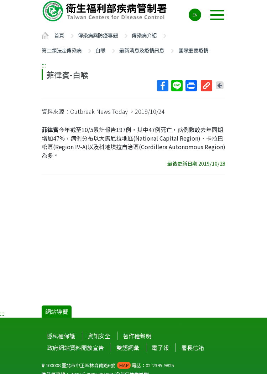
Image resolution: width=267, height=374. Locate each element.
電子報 (160, 347)
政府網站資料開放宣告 (75, 347)
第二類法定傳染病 (62, 50)
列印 (191, 85)
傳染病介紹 (144, 35)
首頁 (59, 35)
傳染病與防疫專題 (98, 35)
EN (195, 14)
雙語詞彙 (127, 347)
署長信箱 (192, 347)
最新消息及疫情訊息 (141, 50)
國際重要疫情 (193, 50)
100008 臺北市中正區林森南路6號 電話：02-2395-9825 (108, 365)
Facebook (162, 85)
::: (44, 65)
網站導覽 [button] (56, 311)
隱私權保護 (61, 336)
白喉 (100, 50)
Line (177, 85)
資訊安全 (99, 336)
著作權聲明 (137, 336)
